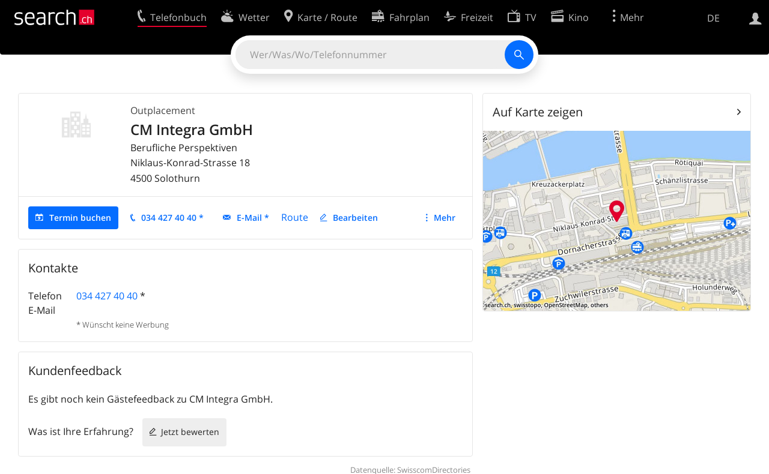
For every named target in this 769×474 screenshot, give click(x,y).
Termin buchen (80, 217)
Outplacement (162, 110)
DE (713, 18)
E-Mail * (253, 217)
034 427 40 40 (107, 295)
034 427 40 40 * (172, 217)
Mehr (444, 217)
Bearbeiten (355, 217)
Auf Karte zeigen (538, 112)
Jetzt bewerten (190, 431)
